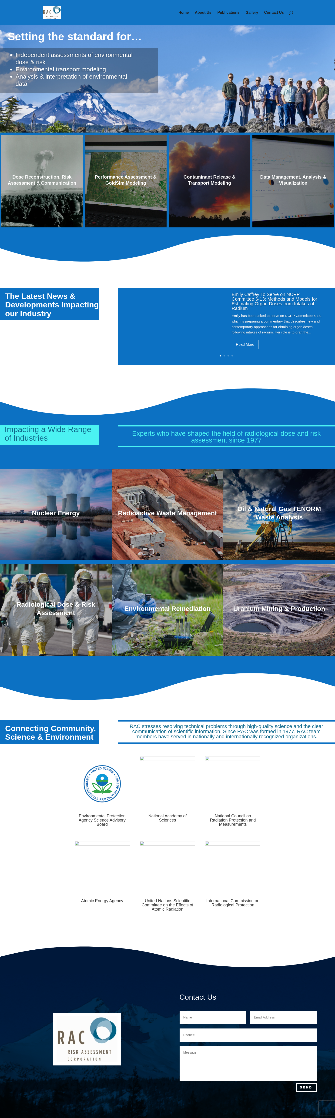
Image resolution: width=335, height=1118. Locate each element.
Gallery (251, 12)
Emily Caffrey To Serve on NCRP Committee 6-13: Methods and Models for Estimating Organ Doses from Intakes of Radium (274, 303)
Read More (245, 347)
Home (183, 12)
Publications (228, 12)
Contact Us (274, 12)
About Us (203, 12)
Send (306, 1087)
